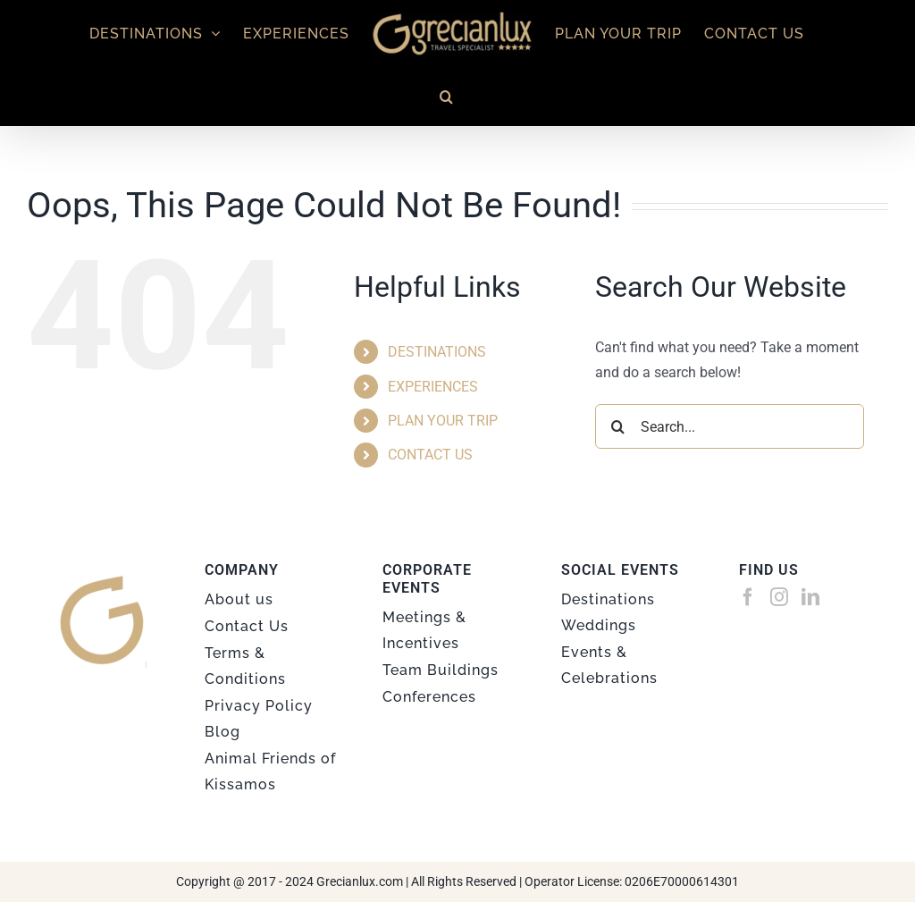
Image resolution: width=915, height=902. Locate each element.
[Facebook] (748, 597)
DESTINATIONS (437, 351)
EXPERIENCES (433, 386)
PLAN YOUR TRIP (443, 420)
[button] (447, 95)
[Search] (617, 426)
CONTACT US (430, 454)
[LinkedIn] (810, 597)
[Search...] (729, 426)
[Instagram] (779, 597)
